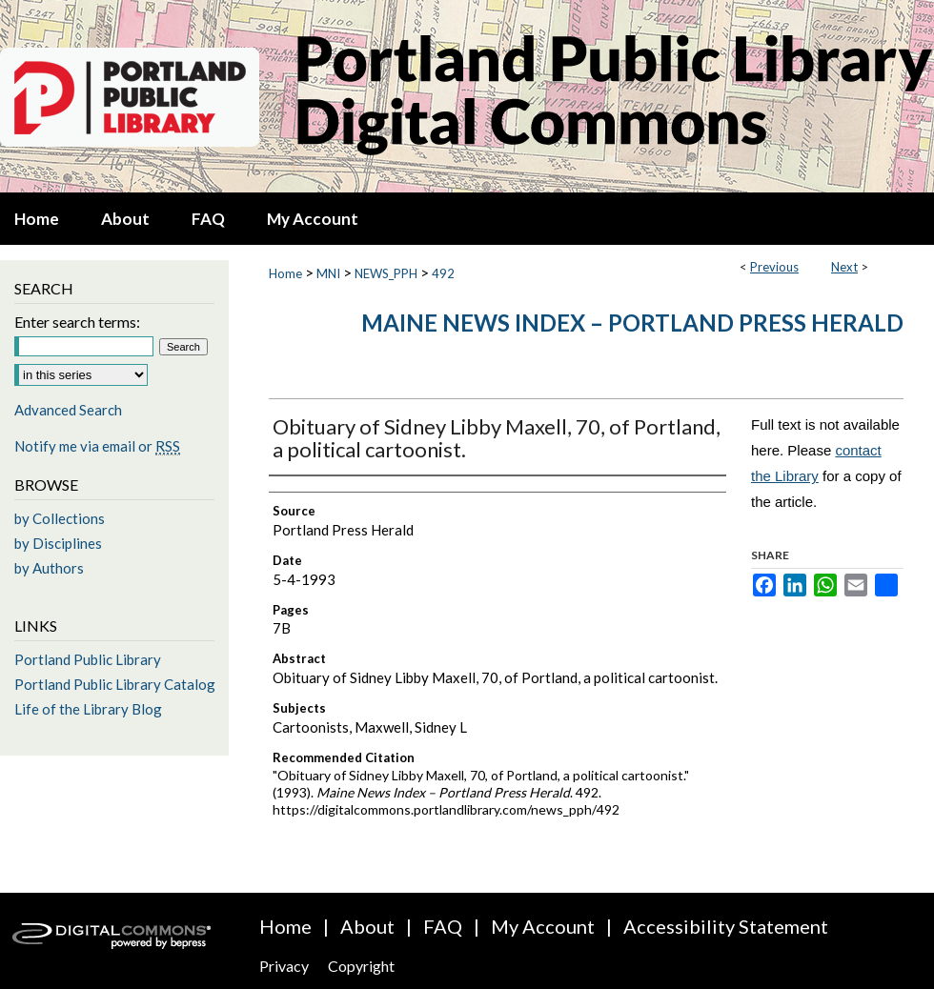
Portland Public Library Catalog (114, 684)
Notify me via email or (97, 445)
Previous (774, 266)
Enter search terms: (77, 322)
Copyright (361, 966)
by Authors (49, 567)
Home (285, 273)
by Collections (59, 518)
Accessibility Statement (725, 926)
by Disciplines (58, 543)
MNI (328, 273)
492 (443, 273)
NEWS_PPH (386, 273)
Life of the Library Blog (88, 708)
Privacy (284, 966)
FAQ (442, 926)
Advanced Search (68, 409)
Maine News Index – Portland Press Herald (632, 322)
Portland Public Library (87, 659)
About (367, 926)
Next (844, 266)
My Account (543, 926)
